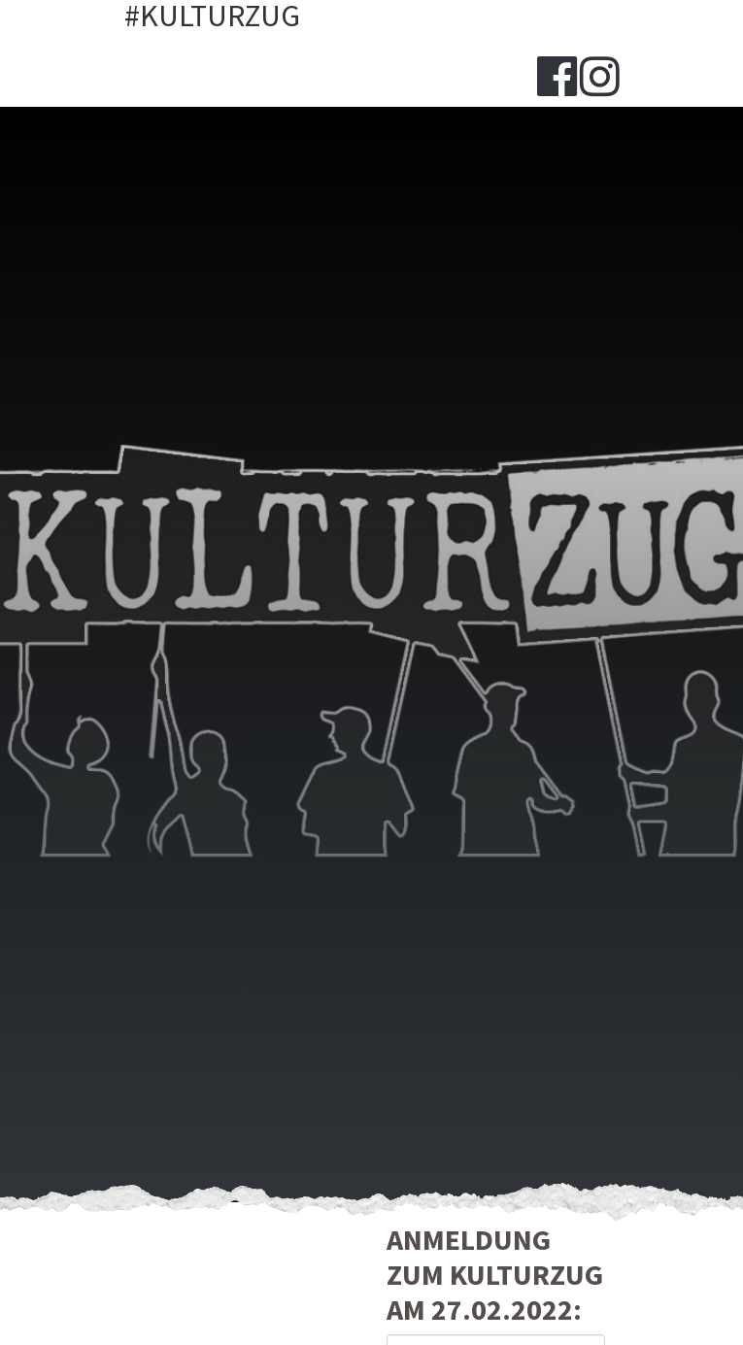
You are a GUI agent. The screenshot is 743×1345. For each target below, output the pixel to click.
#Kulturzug (212, 16)
